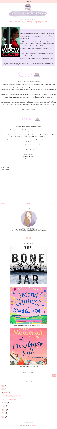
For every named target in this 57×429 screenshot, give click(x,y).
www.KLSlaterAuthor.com (32, 153)
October (5, 400)
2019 (3, 412)
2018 (3, 413)
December (5, 391)
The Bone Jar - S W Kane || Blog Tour (28, 284)
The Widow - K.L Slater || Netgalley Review (12, 395)
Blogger (31, 422)
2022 (3, 388)
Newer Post (3, 203)
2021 (3, 389)
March (4, 406)
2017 (3, 415)
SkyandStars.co (33, 425)
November (5, 392)
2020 (3, 410)
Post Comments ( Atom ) (12, 205)
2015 (3, 417)
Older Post (53, 203)
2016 (3, 416)
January (5, 409)
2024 (3, 385)
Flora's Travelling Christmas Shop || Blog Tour (13, 398)
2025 (3, 384)
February (5, 407)
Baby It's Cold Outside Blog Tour (10, 399)
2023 (3, 386)
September (5, 402)
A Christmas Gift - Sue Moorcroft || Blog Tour (28, 366)
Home (28, 203)
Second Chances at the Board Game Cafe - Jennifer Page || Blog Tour (28, 325)
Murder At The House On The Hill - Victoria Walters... (14, 396)
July (4, 405)
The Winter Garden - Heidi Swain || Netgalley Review (14, 393)
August (5, 403)
